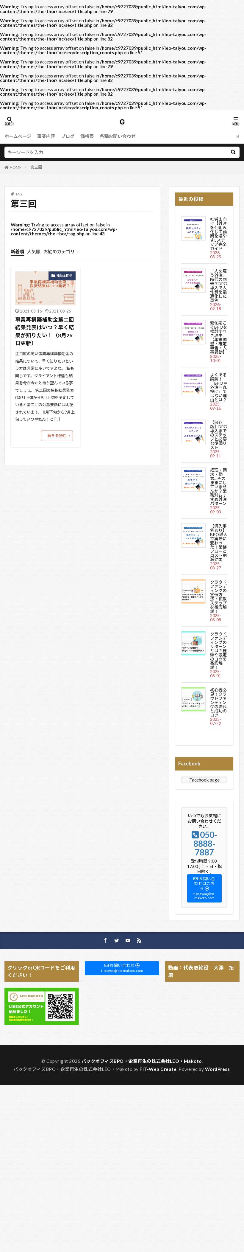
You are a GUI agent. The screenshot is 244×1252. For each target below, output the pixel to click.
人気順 (33, 251)
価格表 (87, 136)
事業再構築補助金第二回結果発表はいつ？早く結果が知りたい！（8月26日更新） (44, 331)
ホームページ (17, 136)
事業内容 (46, 136)
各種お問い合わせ (117, 136)
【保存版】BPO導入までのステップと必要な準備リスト (218, 435)
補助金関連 (64, 275)
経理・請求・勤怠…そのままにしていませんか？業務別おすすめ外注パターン (218, 486)
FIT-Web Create (158, 1069)
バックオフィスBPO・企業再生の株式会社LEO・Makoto (142, 1061)
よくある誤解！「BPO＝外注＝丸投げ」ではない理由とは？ (218, 387)
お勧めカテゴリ (59, 251)
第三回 (36, 167)
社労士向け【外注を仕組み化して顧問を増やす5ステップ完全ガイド (218, 234)
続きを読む (57, 435)
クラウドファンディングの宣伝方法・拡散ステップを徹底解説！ (218, 597)
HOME (15, 167)
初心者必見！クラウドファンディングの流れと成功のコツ (218, 702)
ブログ (67, 136)
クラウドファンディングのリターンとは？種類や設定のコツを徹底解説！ (218, 650)
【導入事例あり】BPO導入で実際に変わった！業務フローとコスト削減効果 (218, 543)
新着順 (17, 251)
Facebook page (204, 779)
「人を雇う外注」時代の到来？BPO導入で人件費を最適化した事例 (218, 285)
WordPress (217, 1069)
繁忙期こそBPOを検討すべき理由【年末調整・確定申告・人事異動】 (218, 337)
